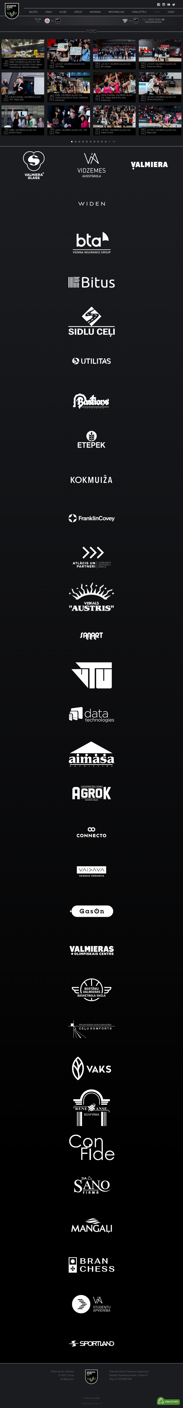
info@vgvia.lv (67, 1379)
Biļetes (33, 12)
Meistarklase (116, 12)
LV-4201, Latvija (66, 1375)
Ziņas (48, 12)
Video (171, 12)
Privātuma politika (91, 1398)
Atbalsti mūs (171, 1402)
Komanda (95, 12)
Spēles (78, 12)
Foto (157, 12)
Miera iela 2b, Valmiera (62, 1371)
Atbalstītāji (139, 12)
